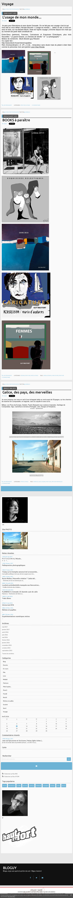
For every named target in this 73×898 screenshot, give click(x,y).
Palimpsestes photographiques (13, 565)
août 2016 (5, 632)
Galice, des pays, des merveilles (27, 392)
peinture (61, 375)
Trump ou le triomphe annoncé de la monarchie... (20, 572)
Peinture (5, 683)
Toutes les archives (8, 653)
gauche (25, 785)
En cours (5, 668)
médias (52, 785)
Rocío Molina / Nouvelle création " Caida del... (19, 578)
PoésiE (5, 694)
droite (4, 785)
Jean (4, 741)
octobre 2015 (6, 648)
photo (64, 785)
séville (19, 785)
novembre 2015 (7, 645)
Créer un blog (33, 889)
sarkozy (31, 785)
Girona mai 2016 (8, 605)
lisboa (45, 375)
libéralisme (11, 785)
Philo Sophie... (7, 686)
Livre (4, 676)
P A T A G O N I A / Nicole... (12, 559)
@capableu (27, 9)
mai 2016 (5, 637)
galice (40, 481)
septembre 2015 (7, 650)
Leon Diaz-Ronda (38, 47)
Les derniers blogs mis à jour (24, 891)
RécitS (5, 697)
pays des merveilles (57, 481)
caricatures (55, 375)
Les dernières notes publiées (37, 891)
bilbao (44, 481)
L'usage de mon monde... (21, 17)
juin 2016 (5, 635)
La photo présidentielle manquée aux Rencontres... (21, 585)
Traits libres (6, 598)
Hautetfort (40, 889)
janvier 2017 (6, 629)
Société (5, 704)
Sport (4, 708)
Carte (4, 747)
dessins (49, 375)
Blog (4, 661)
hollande (38, 785)
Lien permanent (7, 105)
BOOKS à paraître (16, 120)
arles (58, 785)
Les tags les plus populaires (49, 891)
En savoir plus (11, 896)
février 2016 (6, 640)
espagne (45, 785)
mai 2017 (5, 627)
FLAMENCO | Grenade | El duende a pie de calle (20, 592)
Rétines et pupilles (9, 610)
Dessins (5, 665)
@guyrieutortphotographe (11, 9)
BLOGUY (10, 868)
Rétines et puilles (8, 701)
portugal (48, 481)
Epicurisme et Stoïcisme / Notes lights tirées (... (26, 741)
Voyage (5, 711)
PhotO (5, 690)
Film (4, 672)
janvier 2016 (6, 642)
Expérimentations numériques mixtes (16, 616)
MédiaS (5, 679)
